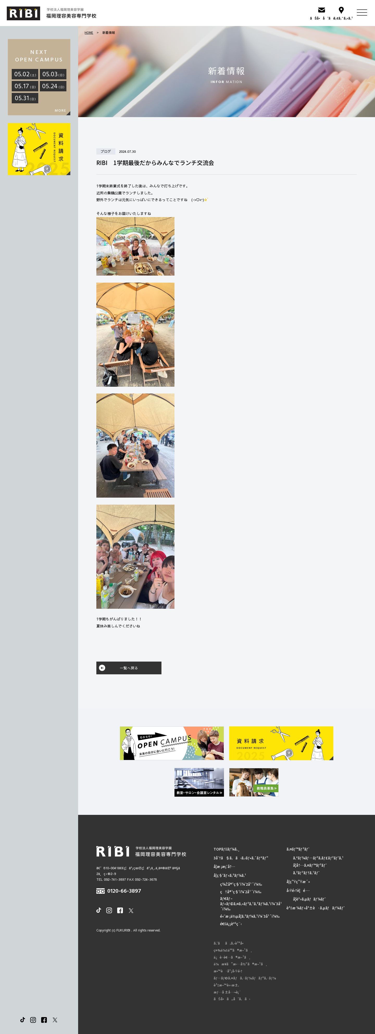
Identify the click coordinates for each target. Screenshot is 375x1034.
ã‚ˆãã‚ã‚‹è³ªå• (230, 943)
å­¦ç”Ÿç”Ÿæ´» (298, 881)
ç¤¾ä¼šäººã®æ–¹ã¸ (233, 950)
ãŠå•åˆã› (321, 18)
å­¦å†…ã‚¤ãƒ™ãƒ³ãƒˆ (310, 865)
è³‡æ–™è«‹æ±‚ (226, 985)
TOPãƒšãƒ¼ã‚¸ (227, 849)
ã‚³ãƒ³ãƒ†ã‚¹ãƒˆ (306, 872)
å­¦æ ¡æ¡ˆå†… (224, 866)
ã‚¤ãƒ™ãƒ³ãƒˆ (297, 849)
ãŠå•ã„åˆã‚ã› (232, 999)
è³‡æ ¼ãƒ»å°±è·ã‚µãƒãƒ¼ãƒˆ (315, 907)
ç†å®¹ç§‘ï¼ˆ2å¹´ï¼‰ (240, 891)
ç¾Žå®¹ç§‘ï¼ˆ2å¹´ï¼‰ (241, 884)
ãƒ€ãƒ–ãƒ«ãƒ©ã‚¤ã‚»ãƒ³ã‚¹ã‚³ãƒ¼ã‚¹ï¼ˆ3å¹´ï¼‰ (251, 903)
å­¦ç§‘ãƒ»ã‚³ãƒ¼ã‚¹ (230, 875)
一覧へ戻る (129, 667)
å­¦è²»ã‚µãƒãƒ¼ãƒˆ (309, 899)
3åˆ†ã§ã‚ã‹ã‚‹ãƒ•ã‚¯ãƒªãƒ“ (241, 857)
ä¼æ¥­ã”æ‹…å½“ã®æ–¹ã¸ (240, 964)
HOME (89, 32)
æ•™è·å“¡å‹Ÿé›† (228, 971)
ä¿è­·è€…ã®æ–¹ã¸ (232, 957)
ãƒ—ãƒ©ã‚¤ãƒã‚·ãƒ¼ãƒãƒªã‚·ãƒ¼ (245, 978)
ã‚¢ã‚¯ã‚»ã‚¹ (341, 18)
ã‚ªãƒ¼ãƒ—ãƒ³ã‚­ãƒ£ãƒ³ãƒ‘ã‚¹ (318, 857)
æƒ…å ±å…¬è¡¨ (227, 992)
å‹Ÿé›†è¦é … (298, 890)
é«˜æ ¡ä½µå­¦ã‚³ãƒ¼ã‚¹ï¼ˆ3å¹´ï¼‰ (250, 916)
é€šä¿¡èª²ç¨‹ (231, 923)
